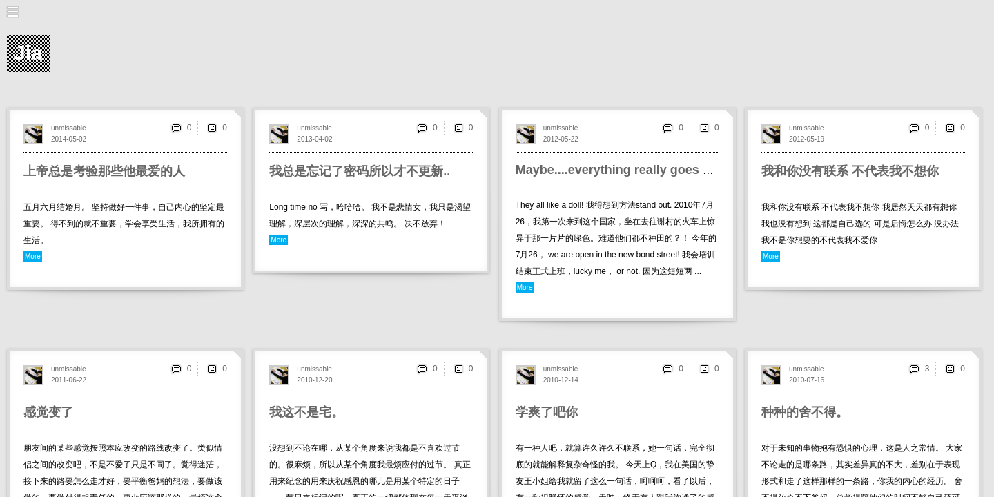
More (33, 256)
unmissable (68, 128)
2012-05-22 (560, 139)
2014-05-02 (68, 139)
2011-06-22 (68, 380)
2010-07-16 (806, 380)
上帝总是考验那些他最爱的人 (104, 171)
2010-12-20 (314, 380)
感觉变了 (48, 412)
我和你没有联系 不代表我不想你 (850, 171)
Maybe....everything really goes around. (632, 170)
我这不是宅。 (306, 412)
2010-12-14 (560, 380)
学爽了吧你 (547, 412)
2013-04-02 (314, 139)
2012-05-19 (806, 139)
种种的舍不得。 (804, 412)
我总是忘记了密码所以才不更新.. (359, 171)
